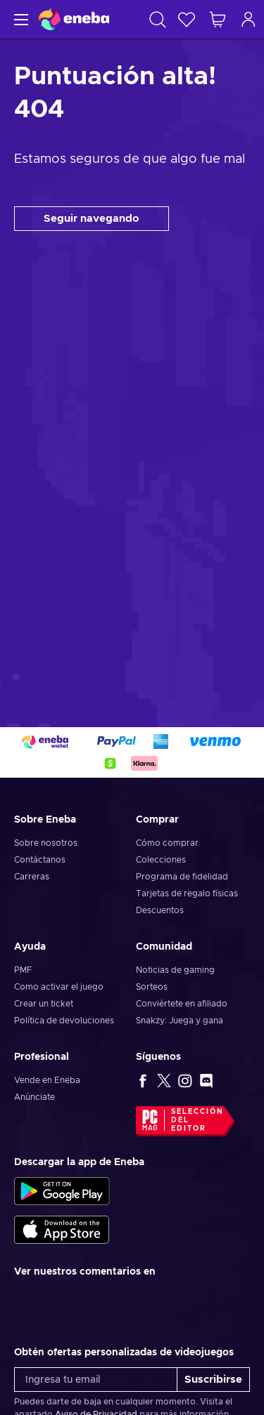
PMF (23, 970)
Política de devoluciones (64, 1020)
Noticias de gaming (175, 970)
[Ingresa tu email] (95, 1379)
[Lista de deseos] (186, 19)
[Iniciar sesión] (248, 19)
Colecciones (161, 860)
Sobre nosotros (45, 843)
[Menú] (19, 19)
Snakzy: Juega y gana (179, 1020)
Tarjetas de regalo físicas (187, 893)
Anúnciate (34, 1097)
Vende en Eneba (47, 1080)
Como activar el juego (58, 987)
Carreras (31, 876)
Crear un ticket (43, 1003)
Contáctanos (39, 860)
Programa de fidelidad (182, 876)
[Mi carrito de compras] (217, 19)
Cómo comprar (167, 843)
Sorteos (152, 987)
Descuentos (160, 910)
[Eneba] (74, 19)
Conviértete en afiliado (181, 1003)
